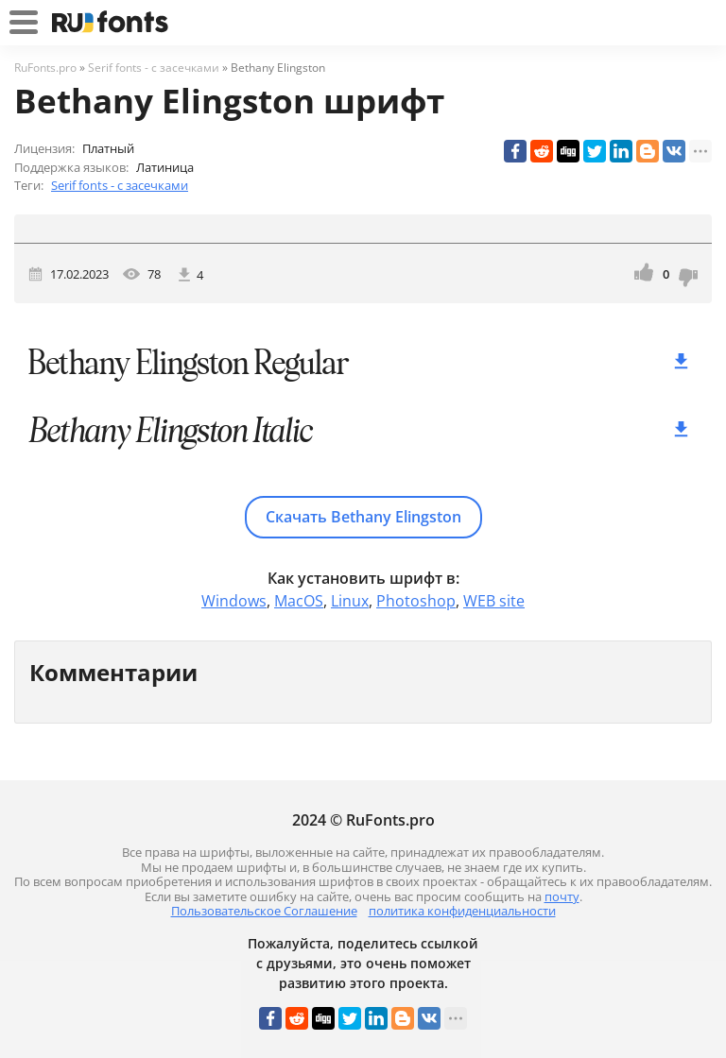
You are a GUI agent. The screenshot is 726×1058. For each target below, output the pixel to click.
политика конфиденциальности (462, 910)
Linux (350, 600)
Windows (234, 600)
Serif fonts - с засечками (119, 185)
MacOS (298, 600)
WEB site (494, 600)
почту (561, 896)
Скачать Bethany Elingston (363, 516)
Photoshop (416, 600)
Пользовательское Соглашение (264, 910)
